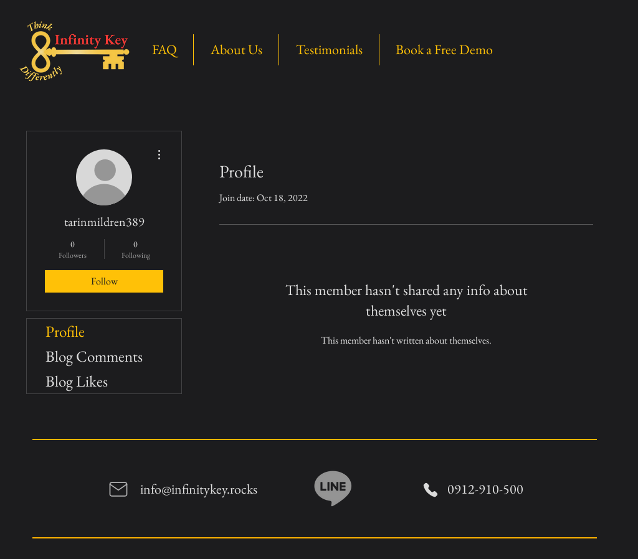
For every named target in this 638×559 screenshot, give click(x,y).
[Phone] (430, 489)
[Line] (333, 487)
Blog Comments (94, 356)
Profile (65, 331)
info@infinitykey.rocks (198, 489)
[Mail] (118, 489)
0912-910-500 (485, 489)
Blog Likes (76, 381)
